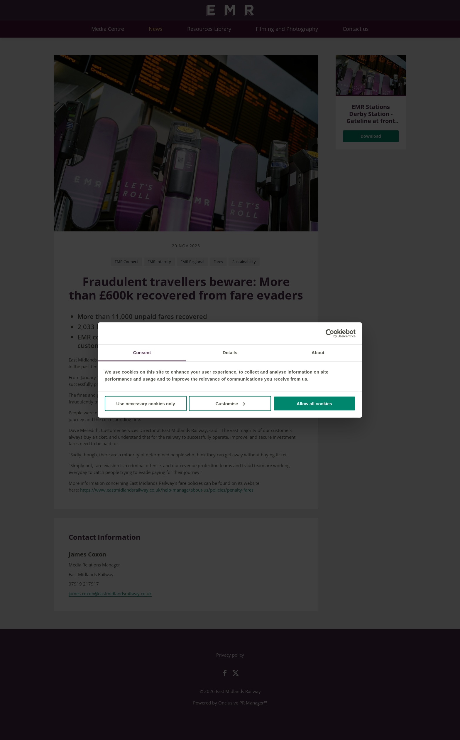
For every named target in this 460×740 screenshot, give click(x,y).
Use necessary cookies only (145, 403)
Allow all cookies (314, 403)
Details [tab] (230, 352)
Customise (230, 403)
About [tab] (318, 352)
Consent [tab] (142, 352)
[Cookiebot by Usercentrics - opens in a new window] (330, 333)
